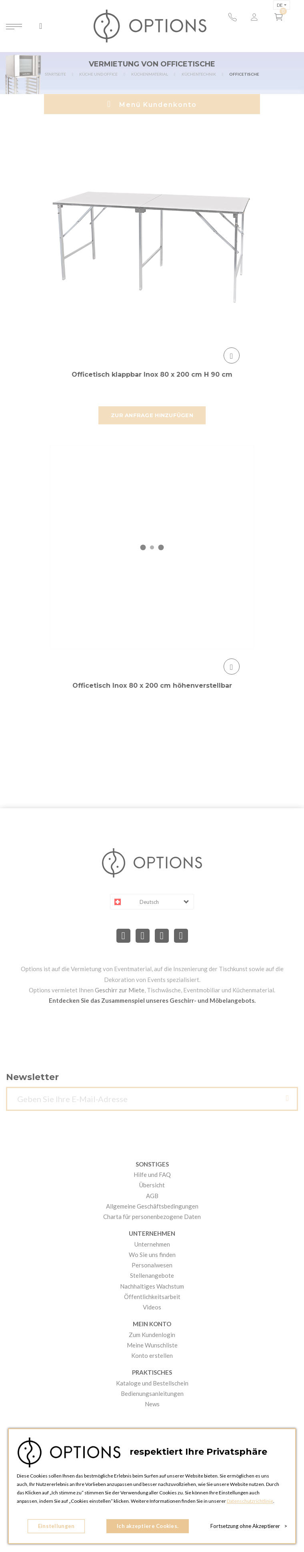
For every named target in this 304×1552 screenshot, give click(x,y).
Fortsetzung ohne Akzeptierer (248, 1526)
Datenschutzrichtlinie (250, 1501)
